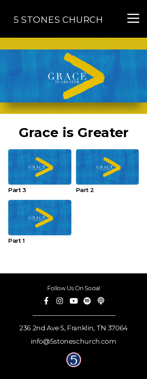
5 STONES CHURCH (58, 19)
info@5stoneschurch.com (73, 341)
